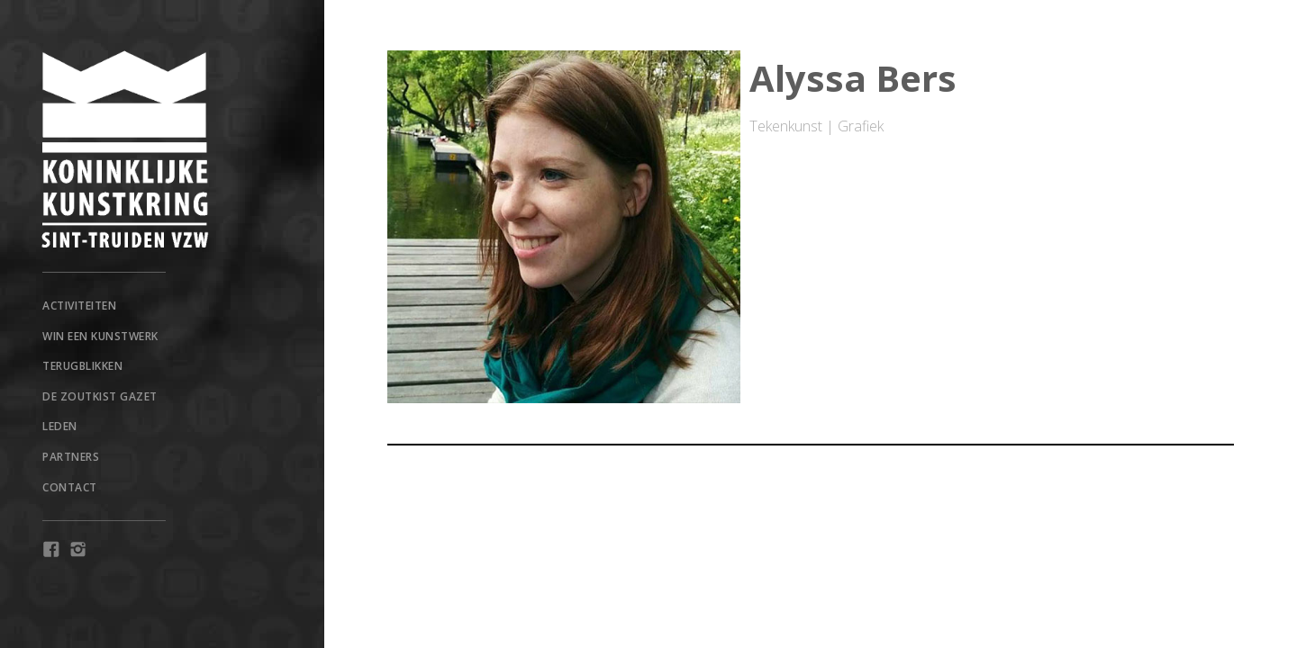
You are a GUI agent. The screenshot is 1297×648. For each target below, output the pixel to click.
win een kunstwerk (100, 336)
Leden (59, 426)
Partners (70, 456)
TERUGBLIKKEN (82, 366)
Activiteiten (79, 305)
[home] (162, 149)
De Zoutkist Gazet (100, 396)
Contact (69, 487)
